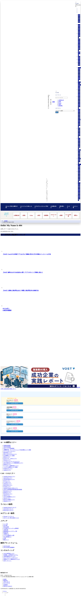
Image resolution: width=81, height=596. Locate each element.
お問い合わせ (79, 64)
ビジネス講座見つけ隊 (8, 535)
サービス (68, 207)
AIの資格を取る (53, 207)
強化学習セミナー (7, 452)
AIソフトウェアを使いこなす (26, 207)
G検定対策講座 (7, 447)
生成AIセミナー (7, 464)
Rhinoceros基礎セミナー (9, 499)
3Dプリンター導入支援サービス (11, 517)
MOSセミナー (6, 457)
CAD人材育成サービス (8, 553)
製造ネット (6, 539)
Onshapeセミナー (7, 483)
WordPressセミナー (7, 468)
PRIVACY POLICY (7, 586)
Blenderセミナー (7, 492)
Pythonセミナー (7, 460)
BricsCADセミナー (7, 485)
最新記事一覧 (79, 26)
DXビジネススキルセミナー (10, 454)
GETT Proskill (6, 546)
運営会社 (5, 580)
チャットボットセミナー (9, 451)
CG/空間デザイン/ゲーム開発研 (11, 528)
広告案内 (5, 584)
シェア (6, 592)
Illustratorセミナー (7, 491)
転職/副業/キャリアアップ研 (10, 531)
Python (59, 103)
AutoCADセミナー (7, 478)
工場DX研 (5, 529)
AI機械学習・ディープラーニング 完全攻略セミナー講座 (79, 118)
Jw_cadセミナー (7, 482)
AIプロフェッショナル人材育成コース (79, 102)
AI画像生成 (61, 100)
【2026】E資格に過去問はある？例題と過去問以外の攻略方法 (21, 290)
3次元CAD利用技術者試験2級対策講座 (12, 489)
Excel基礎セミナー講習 (9, 455)
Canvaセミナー (6, 498)
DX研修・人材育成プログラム (10, 555)
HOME (6, 220)
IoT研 (4, 538)
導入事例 (50, 102)
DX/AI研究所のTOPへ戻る (7, 231)
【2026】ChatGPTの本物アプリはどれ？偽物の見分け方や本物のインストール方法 (27, 254)
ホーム (5, 591)
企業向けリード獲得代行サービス (11, 559)
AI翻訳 (61, 215)
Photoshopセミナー (7, 493)
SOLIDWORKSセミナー (9, 479)
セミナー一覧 (75, 207)
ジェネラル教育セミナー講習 (10, 467)
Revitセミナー (6, 480)
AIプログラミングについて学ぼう (41, 207)
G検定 (59, 104)
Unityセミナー (6, 495)
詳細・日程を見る (15, 403)
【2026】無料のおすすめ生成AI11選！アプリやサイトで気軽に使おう (23, 272)
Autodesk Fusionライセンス (9, 507)
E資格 (59, 101)
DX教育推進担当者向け (49, 102)
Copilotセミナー (7, 470)
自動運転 (60, 105)
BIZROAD (5, 532)
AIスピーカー (53, 215)
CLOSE (57, 92)
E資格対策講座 (7, 445)
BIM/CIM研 (6, 526)
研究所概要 (79, 54)
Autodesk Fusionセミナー (9, 476)
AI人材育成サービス (79, 47)
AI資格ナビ (6, 533)
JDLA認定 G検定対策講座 (79, 85)
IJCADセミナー (7, 486)
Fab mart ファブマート (8, 516)
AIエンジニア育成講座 (79, 92)
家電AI (75, 215)
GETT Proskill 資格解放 (8, 547)
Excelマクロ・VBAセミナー (10, 458)
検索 (57, 112)
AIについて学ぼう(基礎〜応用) (12, 207)
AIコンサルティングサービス (10, 557)
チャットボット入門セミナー (79, 133)
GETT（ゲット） (7, 560)
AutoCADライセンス (8, 508)
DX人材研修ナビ (7, 536)
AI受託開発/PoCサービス (9, 556)
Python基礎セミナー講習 (79, 167)
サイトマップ (6, 583)
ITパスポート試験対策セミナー (11, 465)
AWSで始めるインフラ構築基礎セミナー (79, 188)
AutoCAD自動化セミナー (9, 496)
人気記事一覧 (79, 30)
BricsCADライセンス (8, 510)
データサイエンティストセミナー (11, 461)
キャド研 (5, 524)
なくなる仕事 (68, 215)
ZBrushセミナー (7, 501)
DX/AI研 (5, 525)
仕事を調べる (61, 207)
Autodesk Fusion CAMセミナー (10, 488)
